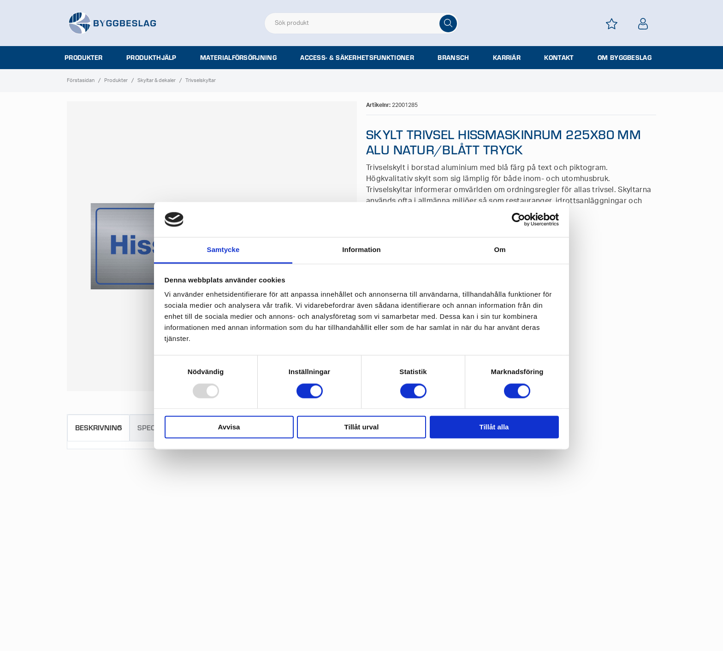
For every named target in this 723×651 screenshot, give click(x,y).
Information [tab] (361, 250)
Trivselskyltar (200, 80)
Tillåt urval (361, 427)
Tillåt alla (494, 427)
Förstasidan (81, 80)
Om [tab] (499, 250)
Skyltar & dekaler (156, 80)
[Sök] (448, 23)
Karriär (507, 57)
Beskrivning (98, 427)
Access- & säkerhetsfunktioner (357, 57)
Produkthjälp (151, 57)
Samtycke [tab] (223, 250)
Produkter (84, 57)
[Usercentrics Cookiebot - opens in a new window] (518, 219)
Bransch (453, 57)
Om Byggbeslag (625, 57)
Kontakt (559, 57)
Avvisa (229, 427)
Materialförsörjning (238, 57)
